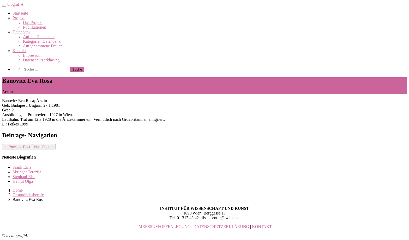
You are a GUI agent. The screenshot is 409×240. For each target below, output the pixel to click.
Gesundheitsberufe (28, 195)
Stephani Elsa (24, 176)
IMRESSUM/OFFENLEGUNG (163, 226)
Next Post (44, 147)
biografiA (15, 4)
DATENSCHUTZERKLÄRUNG (221, 226)
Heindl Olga (23, 181)
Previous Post (17, 147)
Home (18, 190)
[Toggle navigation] (4, 6)
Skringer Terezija (27, 172)
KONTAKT (262, 226)
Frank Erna (22, 167)
